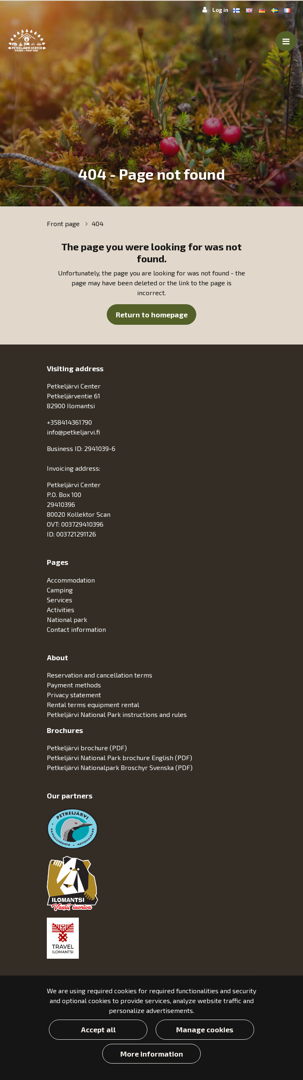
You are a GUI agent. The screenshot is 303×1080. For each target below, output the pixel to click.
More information (151, 1053)
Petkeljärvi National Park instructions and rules (117, 714)
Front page (64, 223)
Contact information (76, 629)
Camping (60, 590)
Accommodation (71, 580)
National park (68, 619)
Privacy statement (74, 694)
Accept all (98, 1029)
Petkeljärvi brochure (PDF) (87, 748)
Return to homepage (152, 314)
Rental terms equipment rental (93, 704)
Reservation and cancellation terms (99, 675)
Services (60, 600)
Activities (61, 609)
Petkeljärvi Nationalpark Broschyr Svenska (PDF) (120, 767)
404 (97, 223)
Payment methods (74, 685)
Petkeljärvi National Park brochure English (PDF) (119, 757)
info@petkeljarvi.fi (73, 432)
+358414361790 (69, 422)
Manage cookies (204, 1029)
